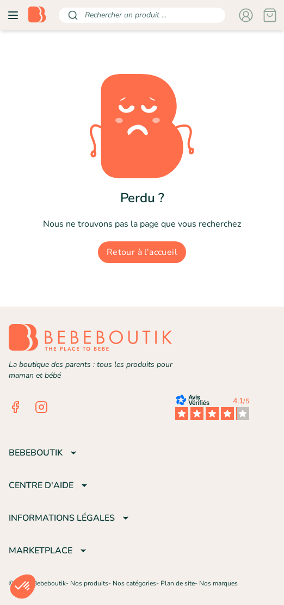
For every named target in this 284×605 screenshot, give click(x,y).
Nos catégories (134, 583)
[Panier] (269, 15)
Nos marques (218, 583)
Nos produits (89, 583)
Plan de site (177, 583)
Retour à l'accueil (142, 252)
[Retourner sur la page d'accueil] (37, 15)
